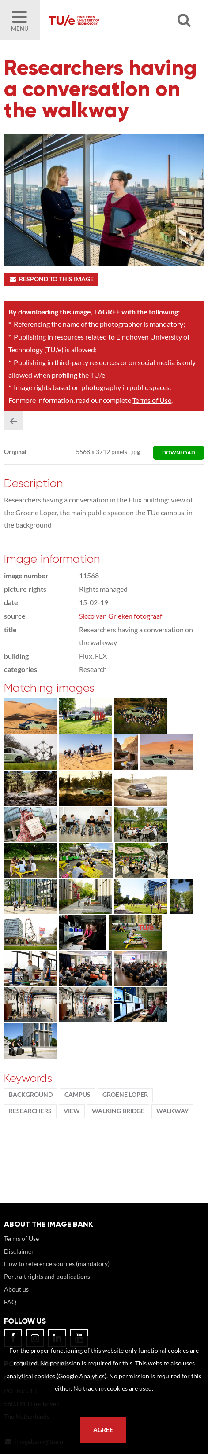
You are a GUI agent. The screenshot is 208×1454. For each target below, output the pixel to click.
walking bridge (118, 1110)
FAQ (10, 1302)
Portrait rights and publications (47, 1276)
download (178, 452)
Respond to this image (51, 279)
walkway (172, 1110)
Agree (103, 1429)
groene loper (125, 1094)
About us (16, 1289)
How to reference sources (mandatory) (57, 1263)
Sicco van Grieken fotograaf (120, 616)
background (31, 1094)
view (72, 1110)
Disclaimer (19, 1251)
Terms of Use (151, 400)
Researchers (30, 1110)
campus (77, 1094)
